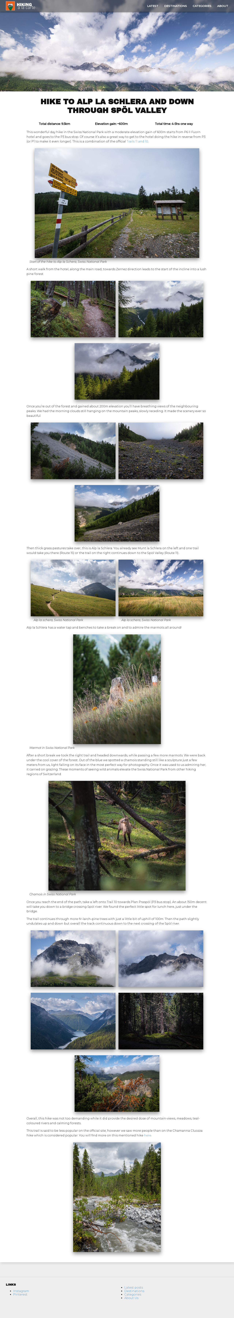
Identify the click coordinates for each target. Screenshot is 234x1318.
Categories (202, 6)
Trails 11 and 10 (137, 141)
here (147, 1135)
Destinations (175, 6)
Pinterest (20, 1294)
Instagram (21, 1291)
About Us (131, 1298)
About (222, 6)
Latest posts (133, 1287)
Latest (152, 6)
